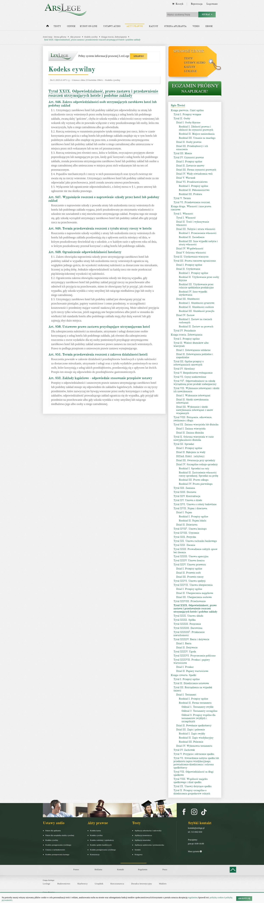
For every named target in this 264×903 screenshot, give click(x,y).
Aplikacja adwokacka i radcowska (148, 830)
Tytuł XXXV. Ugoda (185, 651)
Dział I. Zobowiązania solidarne (193, 350)
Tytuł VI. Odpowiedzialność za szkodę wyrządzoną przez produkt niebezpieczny (195, 382)
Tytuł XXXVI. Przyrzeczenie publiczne (194, 655)
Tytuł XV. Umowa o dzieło (188, 500)
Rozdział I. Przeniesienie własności (197, 233)
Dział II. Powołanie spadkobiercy (193, 725)
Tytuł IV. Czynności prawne (189, 157)
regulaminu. (193, 897)
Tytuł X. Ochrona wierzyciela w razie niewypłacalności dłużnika (194, 438)
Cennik (71, 26)
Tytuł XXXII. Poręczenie (187, 623)
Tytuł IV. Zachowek (184, 749)
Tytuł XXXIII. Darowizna (188, 628)
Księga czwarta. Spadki (183, 675)
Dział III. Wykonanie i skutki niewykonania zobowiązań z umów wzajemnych (194, 410)
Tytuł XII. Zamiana (184, 488)
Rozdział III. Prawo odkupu (193, 479)
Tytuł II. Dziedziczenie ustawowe (191, 683)
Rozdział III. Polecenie (191, 741)
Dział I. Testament (186, 694)
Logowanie (212, 3)
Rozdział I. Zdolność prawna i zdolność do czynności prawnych (196, 128)
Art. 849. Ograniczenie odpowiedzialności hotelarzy (84, 252)
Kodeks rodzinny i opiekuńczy (102, 840)
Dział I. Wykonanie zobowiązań (193, 395)
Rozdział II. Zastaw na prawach (196, 326)
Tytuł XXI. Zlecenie (184, 545)
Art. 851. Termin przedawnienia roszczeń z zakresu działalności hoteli (97, 354)
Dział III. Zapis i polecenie (190, 729)
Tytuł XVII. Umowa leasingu (190, 528)
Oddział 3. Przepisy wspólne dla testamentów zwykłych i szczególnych (198, 718)
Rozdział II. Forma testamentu (195, 702)
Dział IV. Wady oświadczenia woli (194, 173)
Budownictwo (63, 883)
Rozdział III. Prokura (190, 194)
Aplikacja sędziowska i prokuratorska (149, 845)
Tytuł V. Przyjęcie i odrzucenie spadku (194, 754)
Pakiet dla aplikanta (53, 830)
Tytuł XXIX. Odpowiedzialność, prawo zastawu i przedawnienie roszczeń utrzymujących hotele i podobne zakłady (92, 39)
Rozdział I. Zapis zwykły (192, 733)
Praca (164, 869)
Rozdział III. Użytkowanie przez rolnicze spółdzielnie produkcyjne (196, 286)
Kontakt (120, 869)
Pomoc (76, 869)
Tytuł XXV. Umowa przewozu (190, 564)
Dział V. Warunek (185, 177)
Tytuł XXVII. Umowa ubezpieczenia (193, 584)
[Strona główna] (47, 26)
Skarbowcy (82, 883)
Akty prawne (134, 26)
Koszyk (177, 3)
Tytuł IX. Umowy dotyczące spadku (192, 786)
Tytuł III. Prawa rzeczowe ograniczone (195, 260)
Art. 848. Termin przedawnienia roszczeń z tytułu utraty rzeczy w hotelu (100, 228)
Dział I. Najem (184, 512)
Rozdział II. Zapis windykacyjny (196, 737)
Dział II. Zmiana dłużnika (190, 432)
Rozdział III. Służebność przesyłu (196, 311)
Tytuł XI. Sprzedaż (184, 444)
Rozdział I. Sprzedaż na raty (194, 468)
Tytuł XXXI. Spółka (185, 619)
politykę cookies (217, 897)
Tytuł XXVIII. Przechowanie (190, 601)
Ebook (209, 26)
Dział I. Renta (183, 643)
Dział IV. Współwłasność (189, 248)
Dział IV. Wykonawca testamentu (194, 745)
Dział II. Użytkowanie (188, 268)
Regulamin (142, 869)
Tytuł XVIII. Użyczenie (186, 532)
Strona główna (60, 37)
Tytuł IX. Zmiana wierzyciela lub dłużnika (196, 424)
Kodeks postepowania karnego (57, 854)
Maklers (163, 883)
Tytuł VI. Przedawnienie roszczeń (192, 202)
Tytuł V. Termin (182, 198)
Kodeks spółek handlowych (101, 845)
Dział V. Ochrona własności (191, 252)
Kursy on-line (88, 26)
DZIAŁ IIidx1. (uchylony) (190, 456)
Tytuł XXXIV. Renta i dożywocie (191, 639)
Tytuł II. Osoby (182, 118)
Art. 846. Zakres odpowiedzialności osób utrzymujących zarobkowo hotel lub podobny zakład (102, 103)
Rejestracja (197, 3)
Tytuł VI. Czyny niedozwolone (190, 376)
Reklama (98, 869)
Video (195, 26)
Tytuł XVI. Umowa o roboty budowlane (195, 504)
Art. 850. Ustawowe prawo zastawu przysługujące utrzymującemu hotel (99, 327)
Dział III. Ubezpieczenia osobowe (194, 597)
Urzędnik (99, 883)
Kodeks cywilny (91, 37)
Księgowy (139, 854)
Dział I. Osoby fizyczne (188, 122)
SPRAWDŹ (139, 56)
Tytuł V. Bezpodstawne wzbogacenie (193, 372)
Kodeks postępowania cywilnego (58, 845)
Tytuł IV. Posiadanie (185, 330)
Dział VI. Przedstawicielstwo (192, 181)
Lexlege (46, 883)
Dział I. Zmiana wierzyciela (191, 428)
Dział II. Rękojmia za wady (190, 452)
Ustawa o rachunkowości (55, 850)
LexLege (190, 71)
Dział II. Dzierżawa (186, 524)
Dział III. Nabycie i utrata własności (195, 229)
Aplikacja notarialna (143, 840)
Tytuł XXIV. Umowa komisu (189, 560)
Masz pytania (195, 851)
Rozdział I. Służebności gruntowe (196, 302)
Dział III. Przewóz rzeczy (189, 576)
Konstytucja (95, 854)
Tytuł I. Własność (183, 213)
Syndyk (138, 850)
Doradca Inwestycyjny (141, 883)
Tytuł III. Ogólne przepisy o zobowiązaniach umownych (189, 363)
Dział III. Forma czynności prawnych (196, 169)
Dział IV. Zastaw (185, 315)
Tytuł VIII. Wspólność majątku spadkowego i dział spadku (191, 781)
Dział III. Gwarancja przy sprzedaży (195, 460)
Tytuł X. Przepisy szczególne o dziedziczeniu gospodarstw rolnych (192, 792)
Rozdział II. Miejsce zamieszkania (197, 133)
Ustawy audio (111, 26)
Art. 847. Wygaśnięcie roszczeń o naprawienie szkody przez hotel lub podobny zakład (103, 199)
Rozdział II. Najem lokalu (192, 520)
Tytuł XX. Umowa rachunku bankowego (195, 541)
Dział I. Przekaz (185, 667)
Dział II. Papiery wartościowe (192, 671)
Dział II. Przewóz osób (188, 572)
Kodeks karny (95, 830)
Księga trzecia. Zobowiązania (114, 37)
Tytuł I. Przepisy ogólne (187, 338)
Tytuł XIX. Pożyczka (185, 536)
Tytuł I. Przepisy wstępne (187, 114)
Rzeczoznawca (117, 883)
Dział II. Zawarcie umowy (190, 165)
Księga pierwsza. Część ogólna (187, 110)
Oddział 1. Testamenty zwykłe (197, 706)
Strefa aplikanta (175, 26)
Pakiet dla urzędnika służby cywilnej (60, 835)
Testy (57, 26)
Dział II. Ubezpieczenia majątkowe (194, 593)
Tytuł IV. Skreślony (184, 368)
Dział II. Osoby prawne (188, 142)
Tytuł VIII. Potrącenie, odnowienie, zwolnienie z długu (193, 419)
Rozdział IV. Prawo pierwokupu (195, 483)
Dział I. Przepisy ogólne (189, 161)
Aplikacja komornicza (143, 835)
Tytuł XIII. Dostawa (185, 492)
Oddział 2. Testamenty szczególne (199, 710)
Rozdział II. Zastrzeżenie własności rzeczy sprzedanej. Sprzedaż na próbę (198, 474)
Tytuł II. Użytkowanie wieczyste (191, 256)
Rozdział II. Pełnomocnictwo (194, 190)
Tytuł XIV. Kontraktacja (187, 496)
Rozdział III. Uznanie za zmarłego (197, 137)
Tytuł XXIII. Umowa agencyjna (191, 556)
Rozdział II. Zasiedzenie (191, 237)
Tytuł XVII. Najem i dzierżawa (190, 508)
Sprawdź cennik (188, 51)
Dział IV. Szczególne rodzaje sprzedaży (197, 464)
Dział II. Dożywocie (186, 647)
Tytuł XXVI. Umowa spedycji (190, 580)
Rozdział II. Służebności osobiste (196, 307)
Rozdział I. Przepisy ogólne (193, 186)
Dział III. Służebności (188, 298)
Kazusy (153, 26)
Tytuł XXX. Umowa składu (188, 615)
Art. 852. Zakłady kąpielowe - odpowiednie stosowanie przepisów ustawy (100, 378)
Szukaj (207, 14)
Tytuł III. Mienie (183, 153)
